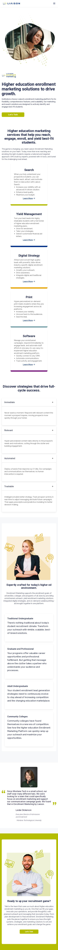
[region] (29, 478)
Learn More (29, 198)
